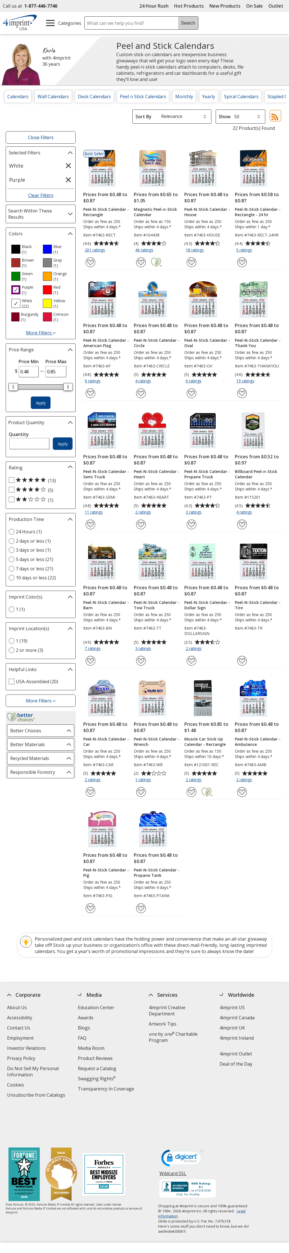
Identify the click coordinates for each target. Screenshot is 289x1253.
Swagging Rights (96, 1078)
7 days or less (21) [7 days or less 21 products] (34, 568)
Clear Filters (40, 195)
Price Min (29, 361)
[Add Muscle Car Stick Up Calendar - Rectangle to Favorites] (191, 792)
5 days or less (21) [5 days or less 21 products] (34, 559)
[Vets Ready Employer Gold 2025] (61, 1138)
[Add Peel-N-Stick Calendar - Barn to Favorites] (90, 660)
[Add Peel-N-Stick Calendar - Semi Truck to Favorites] (90, 524)
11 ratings (94, 512)
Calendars (18, 96)
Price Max (56, 361)
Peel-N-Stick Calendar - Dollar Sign (207, 605)
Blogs (84, 1028)
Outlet (277, 6)
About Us (17, 1007)
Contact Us (18, 1028)
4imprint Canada (237, 1018)
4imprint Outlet (236, 1054)
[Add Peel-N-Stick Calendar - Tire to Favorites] (242, 660)
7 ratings (93, 648)
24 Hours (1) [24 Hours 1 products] (29, 532)
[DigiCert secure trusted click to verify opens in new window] (182, 1123)
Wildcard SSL (173, 1139)
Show (225, 116)
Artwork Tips (162, 1024)
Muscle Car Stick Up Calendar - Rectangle (205, 741)
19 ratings (246, 381)
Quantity (19, 434)
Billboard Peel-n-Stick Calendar (256, 474)
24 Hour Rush (153, 6)
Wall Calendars (53, 96)
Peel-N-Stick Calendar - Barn (106, 605)
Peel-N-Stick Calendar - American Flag (106, 343)
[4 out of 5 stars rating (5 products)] (39, 490)
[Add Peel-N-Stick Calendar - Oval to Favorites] (191, 393)
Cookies (16, 1085)
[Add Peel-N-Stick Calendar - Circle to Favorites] (141, 393)
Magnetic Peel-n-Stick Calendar (155, 212)
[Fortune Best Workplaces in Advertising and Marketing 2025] (24, 1138)
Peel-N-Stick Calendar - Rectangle (106, 212)
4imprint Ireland (237, 1038)
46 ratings (145, 250)
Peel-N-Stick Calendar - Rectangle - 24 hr (258, 212)
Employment (20, 1038)
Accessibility (19, 1018)
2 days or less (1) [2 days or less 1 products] (33, 541)
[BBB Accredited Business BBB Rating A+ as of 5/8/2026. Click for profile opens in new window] (188, 1153)
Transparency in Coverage (106, 1089)
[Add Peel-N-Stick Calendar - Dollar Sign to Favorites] (191, 660)
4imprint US (232, 1007)
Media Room (91, 1048)
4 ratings (143, 381)
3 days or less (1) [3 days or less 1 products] (33, 550)
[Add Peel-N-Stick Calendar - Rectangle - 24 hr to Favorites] (242, 262)
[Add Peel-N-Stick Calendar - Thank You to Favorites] (242, 393)
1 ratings (143, 780)
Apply (41, 403)
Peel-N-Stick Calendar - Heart (156, 474)
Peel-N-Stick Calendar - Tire (258, 605)
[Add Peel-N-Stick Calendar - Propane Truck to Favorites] (191, 524)
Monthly (184, 96)
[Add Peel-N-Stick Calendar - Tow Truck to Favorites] (141, 660)
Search (188, 23)
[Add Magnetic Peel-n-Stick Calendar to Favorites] (141, 262)
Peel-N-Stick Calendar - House (207, 212)
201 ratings (95, 250)
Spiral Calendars (241, 96)
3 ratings (194, 512)
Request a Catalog (97, 1068)
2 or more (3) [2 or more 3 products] (29, 650)
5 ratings (244, 250)
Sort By (143, 116)
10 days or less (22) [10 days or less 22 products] (36, 578)
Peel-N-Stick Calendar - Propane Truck (207, 474)
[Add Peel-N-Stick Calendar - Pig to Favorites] (90, 908)
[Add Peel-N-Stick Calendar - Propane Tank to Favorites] (141, 908)
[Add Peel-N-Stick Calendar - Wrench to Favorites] (141, 792)
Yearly (208, 96)
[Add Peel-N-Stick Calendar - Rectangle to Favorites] (90, 262)
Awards (85, 1018)
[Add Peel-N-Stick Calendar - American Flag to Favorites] (90, 393)
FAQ (82, 1038)
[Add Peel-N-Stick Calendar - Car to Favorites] (90, 792)
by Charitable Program (173, 1037)
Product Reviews (95, 1058)
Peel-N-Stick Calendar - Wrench (156, 741)
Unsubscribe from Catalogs (37, 1095)
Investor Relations (27, 1049)
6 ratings (194, 381)
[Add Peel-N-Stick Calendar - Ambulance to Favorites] (242, 792)
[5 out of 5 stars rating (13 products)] (39, 480)
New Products (224, 6)
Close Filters (41, 137)
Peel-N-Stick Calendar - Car (106, 741)
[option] (25, 249)
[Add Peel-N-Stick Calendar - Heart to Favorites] (141, 524)
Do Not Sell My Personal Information (33, 1072)
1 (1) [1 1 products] (20, 609)
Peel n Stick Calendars (143, 96)
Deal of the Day (236, 1064)
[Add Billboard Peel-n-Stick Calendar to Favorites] (242, 524)
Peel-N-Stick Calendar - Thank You (258, 343)
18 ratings (195, 250)
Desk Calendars (94, 96)
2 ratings (143, 512)
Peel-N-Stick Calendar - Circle (156, 343)
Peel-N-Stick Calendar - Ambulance (258, 741)
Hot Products (189, 6)
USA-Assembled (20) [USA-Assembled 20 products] (37, 681)
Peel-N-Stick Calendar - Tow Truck (156, 605)
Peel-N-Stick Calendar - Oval (207, 343)
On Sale (254, 6)
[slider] (13, 387)
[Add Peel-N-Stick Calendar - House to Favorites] (191, 262)
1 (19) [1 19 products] (21, 641)
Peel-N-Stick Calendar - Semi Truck (106, 474)
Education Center (96, 1007)
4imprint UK (232, 1028)
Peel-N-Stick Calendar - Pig (106, 872)
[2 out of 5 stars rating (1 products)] (39, 500)
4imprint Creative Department (167, 1010)
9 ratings (93, 381)
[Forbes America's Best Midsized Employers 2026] (104, 1139)
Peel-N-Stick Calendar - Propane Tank (156, 872)
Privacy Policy (22, 1059)
